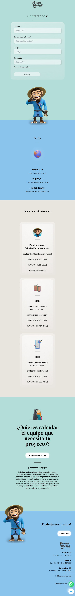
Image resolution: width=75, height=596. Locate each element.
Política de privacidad (21, 67)
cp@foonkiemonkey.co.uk (37, 315)
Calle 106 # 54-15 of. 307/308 (37, 183)
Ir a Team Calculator (37, 455)
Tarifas (27, 74)
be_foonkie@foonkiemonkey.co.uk (37, 254)
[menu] (71, 591)
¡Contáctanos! (64, 534)
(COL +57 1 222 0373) (37, 265)
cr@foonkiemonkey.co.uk (37, 371)
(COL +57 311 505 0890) (37, 382)
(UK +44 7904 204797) (37, 270)
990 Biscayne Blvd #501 (37, 173)
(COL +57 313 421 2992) (37, 326)
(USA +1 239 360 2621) (37, 259)
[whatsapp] (71, 584)
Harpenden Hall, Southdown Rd (37, 192)
